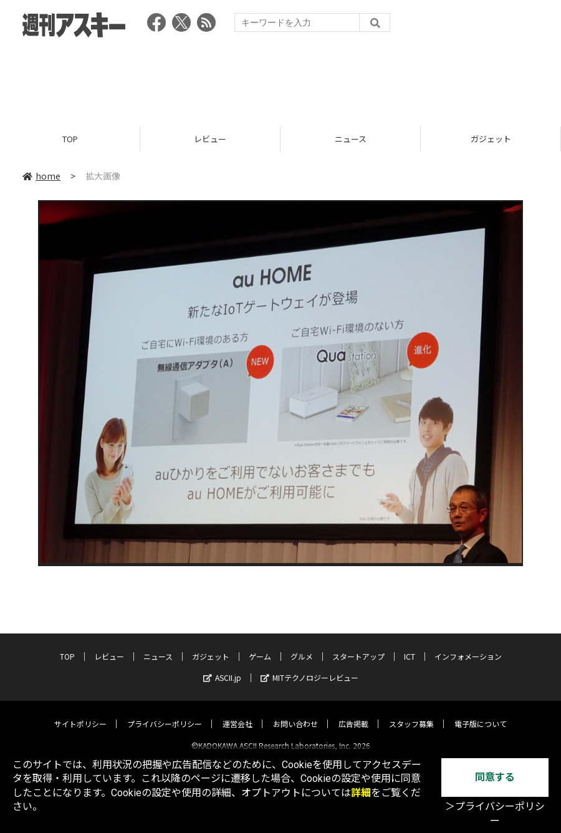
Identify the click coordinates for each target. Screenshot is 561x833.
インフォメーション (468, 645)
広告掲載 (353, 713)
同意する (495, 777)
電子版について (480, 713)
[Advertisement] (280, 78)
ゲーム (260, 645)
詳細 (361, 793)
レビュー (210, 139)
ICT (409, 645)
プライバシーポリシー (164, 713)
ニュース (351, 139)
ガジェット (491, 139)
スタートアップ (358, 645)
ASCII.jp (222, 667)
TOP (70, 139)
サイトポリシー (80, 713)
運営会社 (237, 713)
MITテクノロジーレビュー (309, 667)
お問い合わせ (295, 713)
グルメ (301, 645)
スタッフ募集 (411, 713)
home (41, 176)
